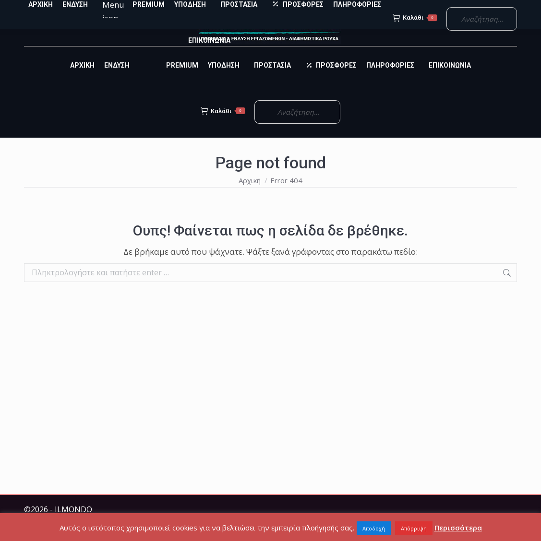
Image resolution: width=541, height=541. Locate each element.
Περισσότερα (458, 527)
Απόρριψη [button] (414, 528)
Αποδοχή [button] (373, 528)
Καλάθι (223, 128)
